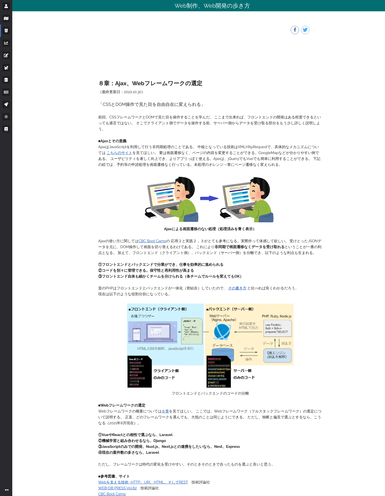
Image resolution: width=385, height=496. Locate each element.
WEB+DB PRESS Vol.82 (117, 488)
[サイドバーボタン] (6, 6)
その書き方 (237, 288)
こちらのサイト (119, 153)
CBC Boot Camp (152, 241)
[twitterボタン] (305, 30)
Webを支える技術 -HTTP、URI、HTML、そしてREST (143, 482)
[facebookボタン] (295, 30)
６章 (165, 411)
